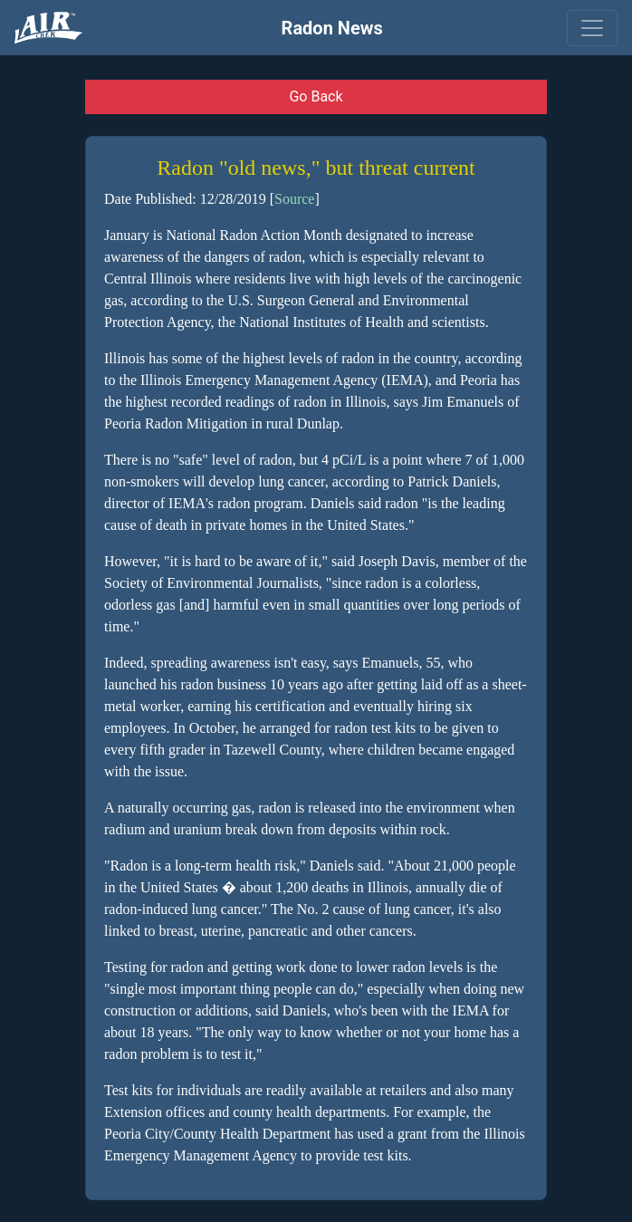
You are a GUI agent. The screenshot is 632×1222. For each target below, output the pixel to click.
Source (294, 199)
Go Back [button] (315, 96)
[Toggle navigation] (592, 28)
